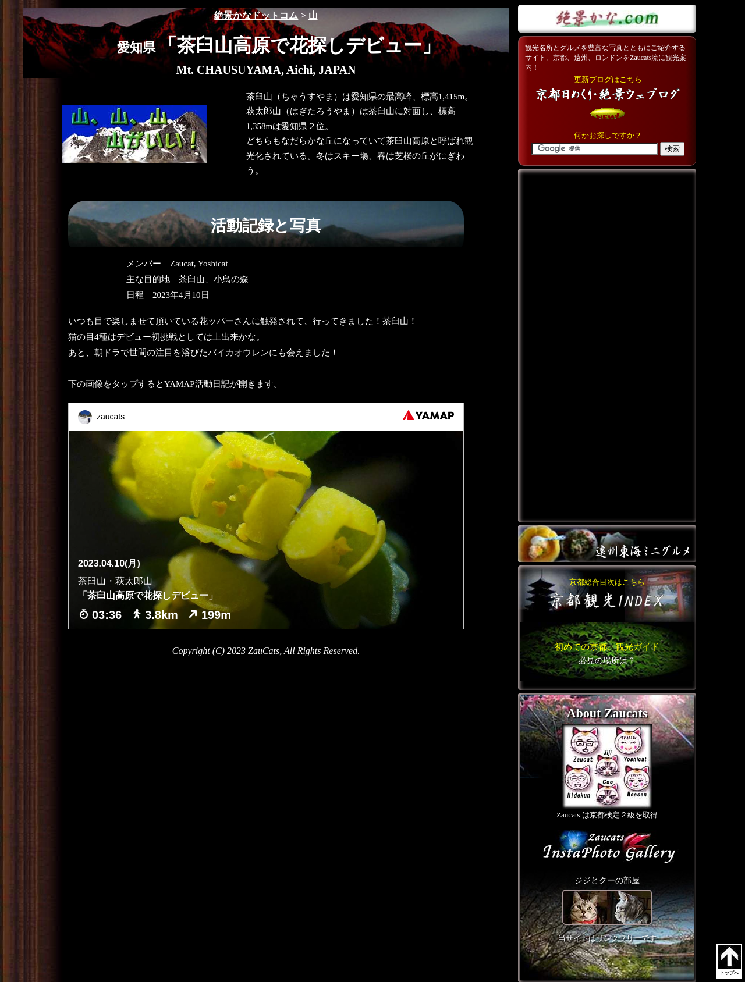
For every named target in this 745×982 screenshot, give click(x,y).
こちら (607, 653)
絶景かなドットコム (256, 15)
